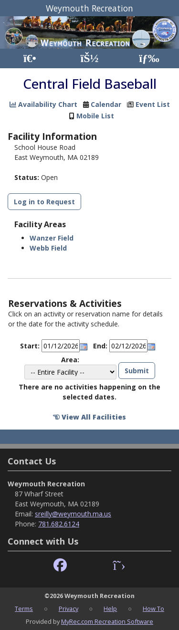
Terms (24, 608)
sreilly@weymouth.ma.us (73, 513)
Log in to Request (44, 201)
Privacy (68, 608)
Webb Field (48, 247)
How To (153, 608)
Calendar (106, 104)
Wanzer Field (52, 237)
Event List (153, 104)
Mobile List (95, 115)
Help (110, 608)
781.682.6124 (58, 523)
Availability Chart (43, 104)
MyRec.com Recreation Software (107, 621)
